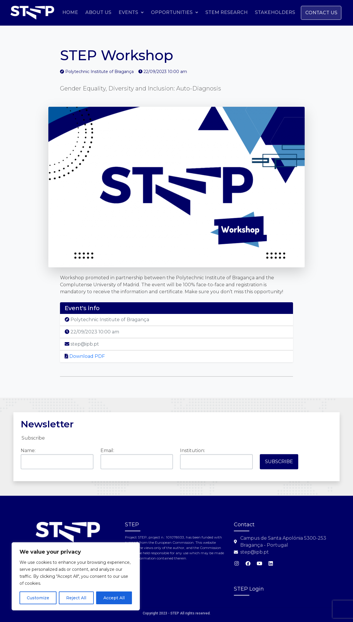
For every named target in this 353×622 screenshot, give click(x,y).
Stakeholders (315, 12)
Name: (28, 450)
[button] (172, 12)
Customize (38, 597)
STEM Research (267, 12)
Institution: (192, 450)
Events (171, 12)
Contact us (320, 26)
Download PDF (85, 356)
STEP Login (249, 589)
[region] (76, 576)
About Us (139, 12)
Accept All (114, 597)
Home (111, 12)
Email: (107, 450)
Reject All (76, 597)
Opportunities (215, 12)
